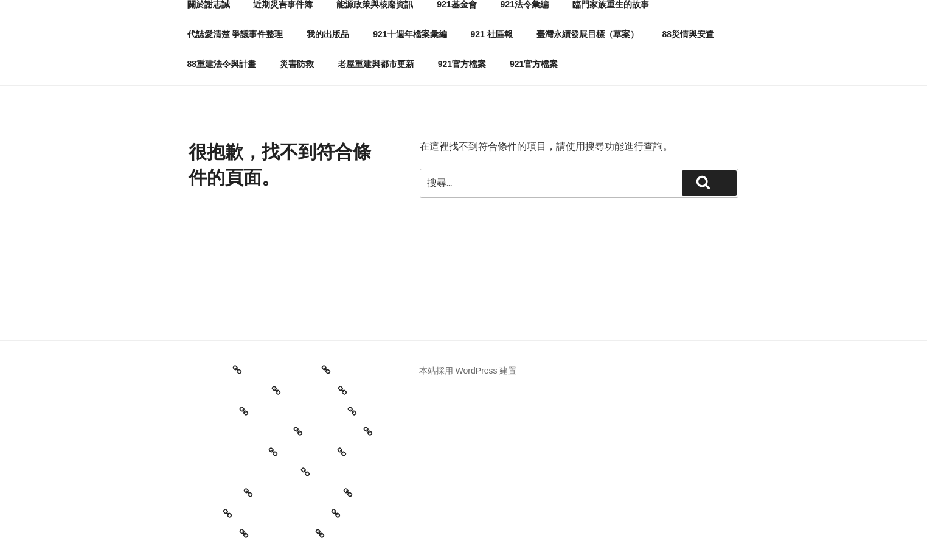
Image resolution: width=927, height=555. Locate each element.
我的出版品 (328, 34)
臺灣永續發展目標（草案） (587, 34)
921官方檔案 (462, 64)
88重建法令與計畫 (222, 64)
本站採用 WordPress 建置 (468, 370)
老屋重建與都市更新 (376, 64)
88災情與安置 (688, 34)
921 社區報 (491, 34)
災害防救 (297, 64)
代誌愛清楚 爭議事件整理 (235, 34)
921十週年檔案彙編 (409, 34)
